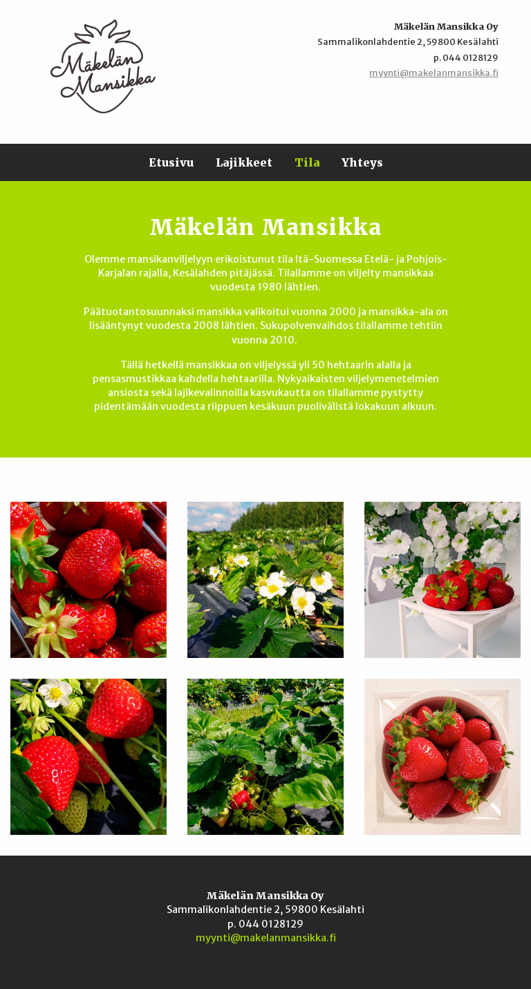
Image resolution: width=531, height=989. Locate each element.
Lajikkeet (244, 162)
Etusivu (171, 162)
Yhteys (362, 162)
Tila (307, 162)
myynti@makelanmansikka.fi (434, 72)
